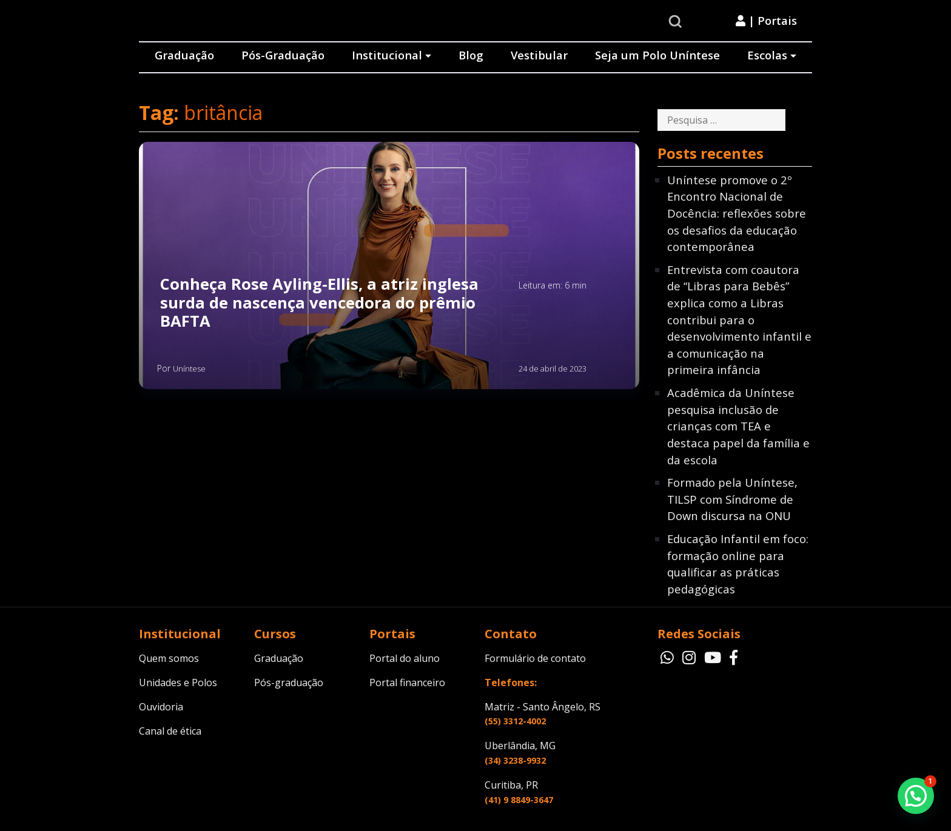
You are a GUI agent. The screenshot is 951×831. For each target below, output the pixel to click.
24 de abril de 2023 (552, 368)
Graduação (184, 54)
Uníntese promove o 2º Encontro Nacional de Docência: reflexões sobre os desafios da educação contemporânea (736, 213)
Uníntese (189, 368)
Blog (471, 54)
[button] (916, 796)
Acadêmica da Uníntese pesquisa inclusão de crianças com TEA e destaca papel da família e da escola (738, 426)
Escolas (767, 54)
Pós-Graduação (282, 54)
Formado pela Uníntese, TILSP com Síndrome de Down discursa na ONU (732, 499)
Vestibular (539, 54)
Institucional (387, 54)
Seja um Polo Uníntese (657, 54)
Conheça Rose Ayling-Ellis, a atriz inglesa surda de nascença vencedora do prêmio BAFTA (319, 303)
